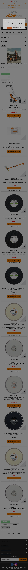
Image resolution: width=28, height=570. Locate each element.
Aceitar (9, 27)
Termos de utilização (17, 27)
